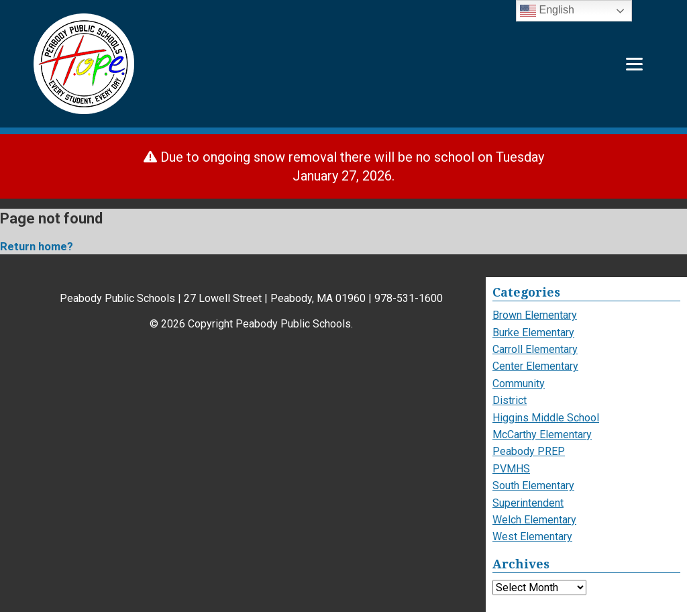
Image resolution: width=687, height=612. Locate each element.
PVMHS (511, 468)
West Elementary (532, 536)
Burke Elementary (533, 332)
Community (518, 383)
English (547, 11)
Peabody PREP (528, 451)
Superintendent (528, 503)
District (509, 400)
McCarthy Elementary (542, 434)
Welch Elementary (534, 519)
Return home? (36, 246)
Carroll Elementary (535, 349)
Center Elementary (535, 366)
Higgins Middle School (545, 417)
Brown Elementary (534, 315)
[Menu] (634, 64)
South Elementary (533, 485)
